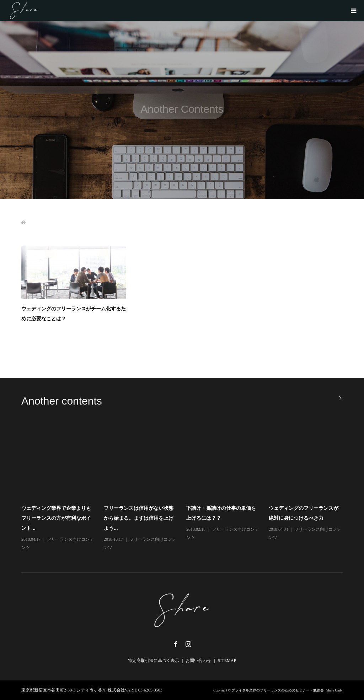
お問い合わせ (198, 660)
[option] (186, 488)
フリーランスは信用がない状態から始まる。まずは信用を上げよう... (138, 518)
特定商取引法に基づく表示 (153, 660)
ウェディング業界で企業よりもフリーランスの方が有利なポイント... (56, 518)
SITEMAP (227, 660)
